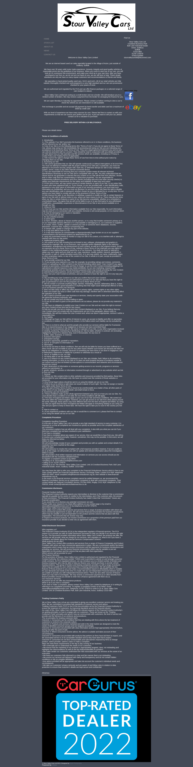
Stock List (49, 43)
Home (46, 39)
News (46, 51)
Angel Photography (76, 763)
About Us (48, 47)
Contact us (49, 55)
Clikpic (54, 765)
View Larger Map (130, 91)
